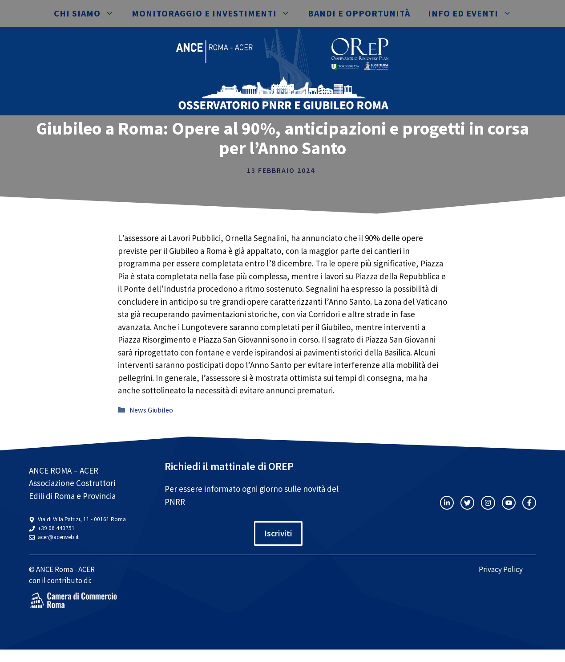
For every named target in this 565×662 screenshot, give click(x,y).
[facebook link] (529, 503)
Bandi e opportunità (359, 13)
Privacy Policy (501, 569)
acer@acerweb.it (58, 537)
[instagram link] (447, 503)
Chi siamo (88, 13)
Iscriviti (278, 533)
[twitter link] (467, 503)
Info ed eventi (474, 13)
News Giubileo (151, 409)
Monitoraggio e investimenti (215, 13)
